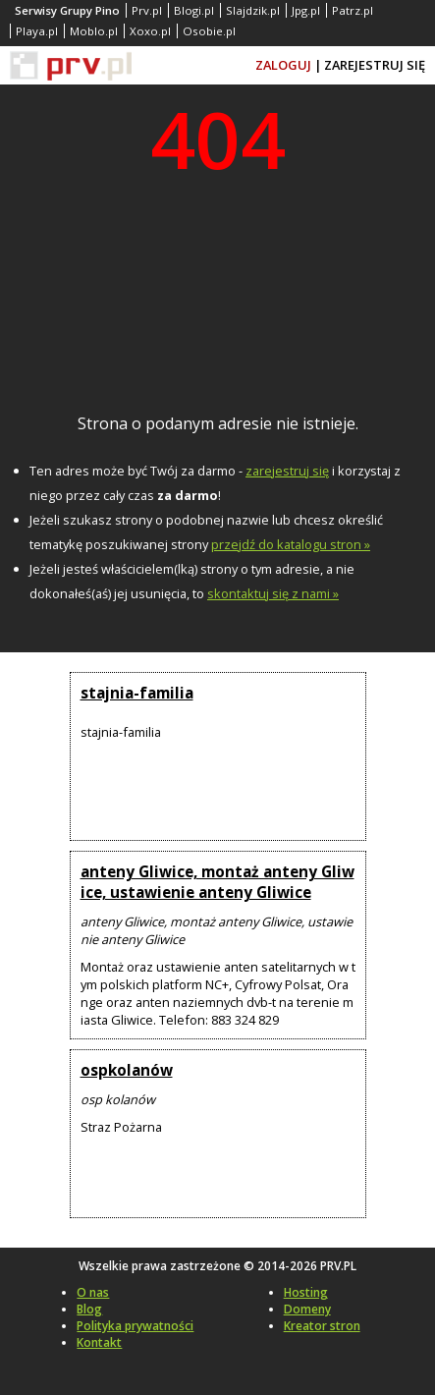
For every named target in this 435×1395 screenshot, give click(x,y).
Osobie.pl (209, 31)
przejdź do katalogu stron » (290, 544)
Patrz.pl (352, 10)
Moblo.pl (94, 31)
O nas (93, 1292)
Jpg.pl (306, 10)
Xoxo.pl (150, 31)
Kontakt (99, 1342)
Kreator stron (322, 1325)
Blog (89, 1309)
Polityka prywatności (135, 1325)
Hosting (306, 1292)
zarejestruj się (287, 470)
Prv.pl (147, 10)
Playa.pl (37, 31)
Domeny (307, 1309)
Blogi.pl (194, 10)
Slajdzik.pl (253, 10)
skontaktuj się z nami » (273, 593)
